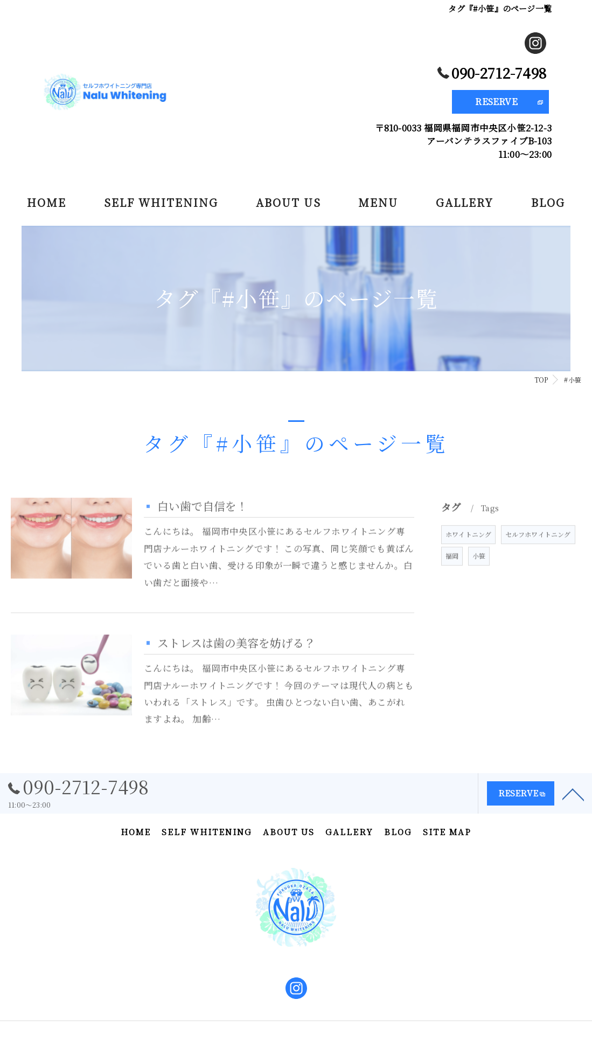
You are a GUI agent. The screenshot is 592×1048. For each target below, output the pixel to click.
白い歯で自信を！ (202, 525)
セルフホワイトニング (538, 553)
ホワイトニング (468, 553)
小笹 (478, 574)
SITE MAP (447, 831)
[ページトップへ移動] (573, 800)
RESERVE (496, 101)
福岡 (451, 574)
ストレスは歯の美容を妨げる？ (236, 662)
